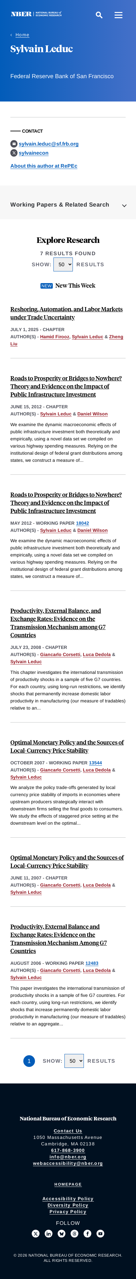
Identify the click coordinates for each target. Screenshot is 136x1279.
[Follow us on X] (36, 1233)
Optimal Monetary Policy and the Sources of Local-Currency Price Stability (67, 746)
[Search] (99, 15)
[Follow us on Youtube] (100, 1233)
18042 (82, 523)
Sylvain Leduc (87, 336)
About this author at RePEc (43, 166)
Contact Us (68, 1130)
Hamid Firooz (54, 336)
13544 (95, 762)
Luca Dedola (97, 654)
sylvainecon (34, 153)
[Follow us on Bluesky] (61, 1233)
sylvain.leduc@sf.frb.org (49, 144)
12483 (91, 963)
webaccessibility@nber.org (68, 1163)
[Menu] (118, 15)
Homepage (68, 1184)
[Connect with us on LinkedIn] (48, 1233)
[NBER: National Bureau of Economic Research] (37, 15)
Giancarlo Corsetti (60, 654)
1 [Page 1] (29, 1061)
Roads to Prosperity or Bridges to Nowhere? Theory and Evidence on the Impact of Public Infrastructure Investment (66, 386)
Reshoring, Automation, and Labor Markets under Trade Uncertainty (66, 313)
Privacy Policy (68, 1211)
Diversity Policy (68, 1205)
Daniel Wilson (92, 413)
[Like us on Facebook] (87, 1233)
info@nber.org (68, 1156)
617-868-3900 (68, 1150)
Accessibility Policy (68, 1198)
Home (22, 34)
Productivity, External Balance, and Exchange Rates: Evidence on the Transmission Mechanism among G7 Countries (58, 622)
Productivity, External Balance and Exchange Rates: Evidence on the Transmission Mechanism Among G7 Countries (58, 938)
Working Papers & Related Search (59, 204)
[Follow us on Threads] (74, 1233)
